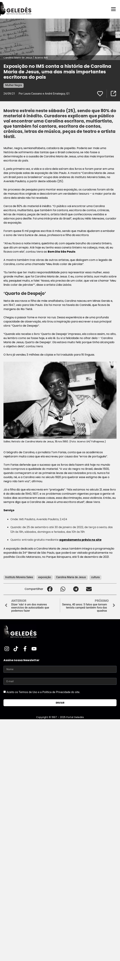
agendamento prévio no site (80, 540)
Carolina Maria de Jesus (71, 577)
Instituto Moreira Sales (19, 577)
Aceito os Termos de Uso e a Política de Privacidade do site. (43, 692)
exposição (44, 577)
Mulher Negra (13, 85)
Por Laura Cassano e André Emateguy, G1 (44, 93)
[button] (49, 589)
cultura (95, 577)
